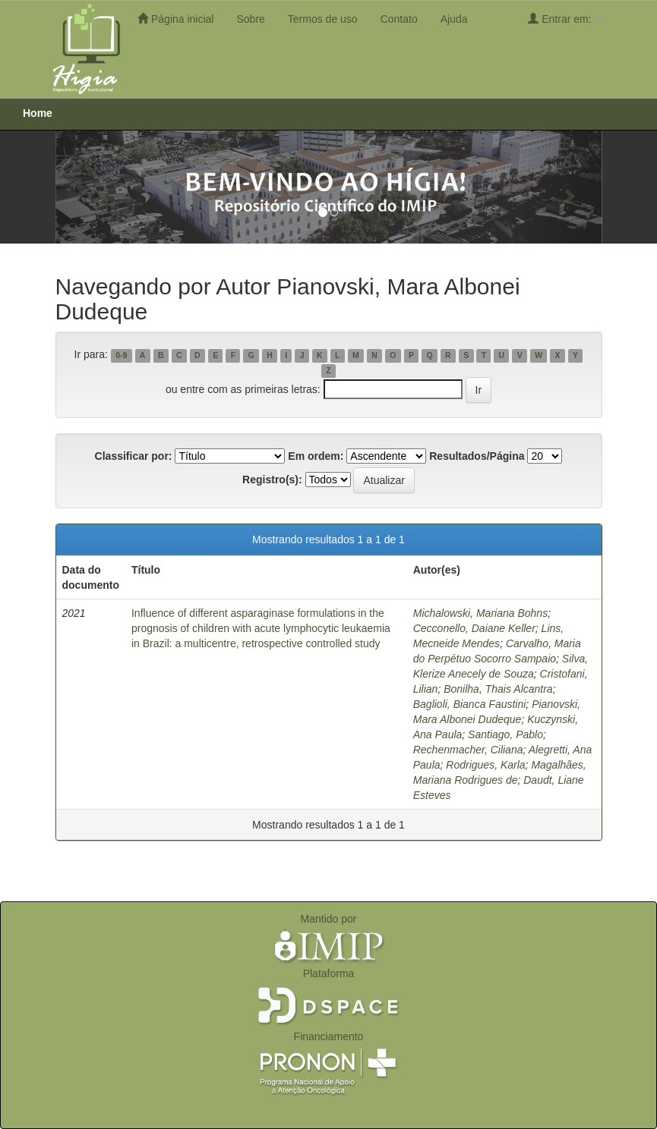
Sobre (250, 19)
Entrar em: (565, 18)
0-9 (121, 355)
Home (37, 113)
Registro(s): (272, 479)
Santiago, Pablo (505, 734)
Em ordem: (315, 456)
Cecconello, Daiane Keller (474, 628)
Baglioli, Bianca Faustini (469, 704)
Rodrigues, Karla (485, 765)
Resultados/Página (476, 456)
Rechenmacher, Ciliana (468, 750)
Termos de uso (323, 19)
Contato (399, 19)
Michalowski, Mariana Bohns (480, 613)
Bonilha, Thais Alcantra (498, 689)
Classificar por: (133, 456)
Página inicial (175, 18)
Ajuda (454, 19)
